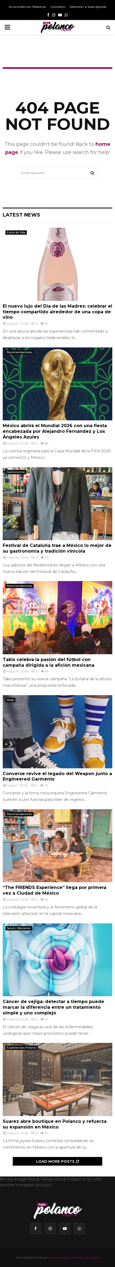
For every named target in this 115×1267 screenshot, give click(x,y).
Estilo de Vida (16, 232)
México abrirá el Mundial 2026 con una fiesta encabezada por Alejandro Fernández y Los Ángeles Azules (55, 431)
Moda (10, 700)
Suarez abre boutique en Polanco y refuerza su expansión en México (55, 1124)
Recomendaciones (19, 352)
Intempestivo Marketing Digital (74, 1257)
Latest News (21, 215)
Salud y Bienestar (19, 928)
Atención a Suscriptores (88, 7)
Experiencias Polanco (22, 1047)
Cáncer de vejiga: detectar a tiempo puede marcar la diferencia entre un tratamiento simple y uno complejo (53, 1007)
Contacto (57, 7)
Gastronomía (16, 472)
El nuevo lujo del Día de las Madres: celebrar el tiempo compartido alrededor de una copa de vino (57, 312)
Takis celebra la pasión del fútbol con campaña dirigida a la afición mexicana (48, 662)
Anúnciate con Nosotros (27, 7)
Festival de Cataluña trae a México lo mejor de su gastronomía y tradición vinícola (57, 548)
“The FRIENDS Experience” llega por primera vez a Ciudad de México (54, 890)
